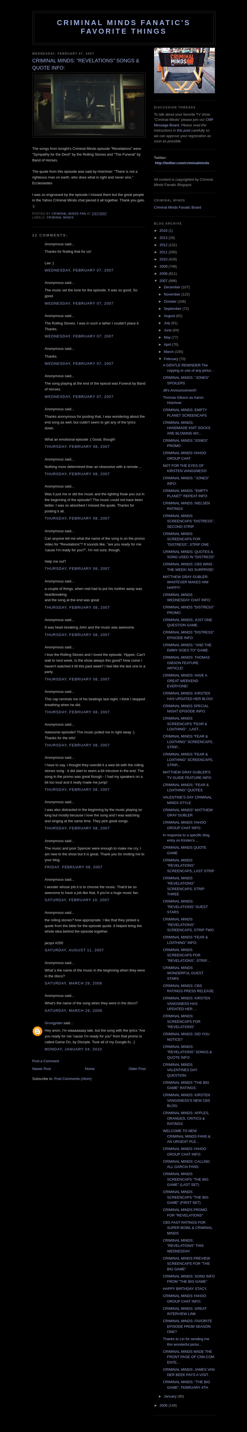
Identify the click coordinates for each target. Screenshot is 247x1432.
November (172, 294)
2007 (164, 281)
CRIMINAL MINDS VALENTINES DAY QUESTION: (180, 1070)
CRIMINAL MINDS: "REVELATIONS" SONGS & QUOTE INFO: (187, 1052)
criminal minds (60, 217)
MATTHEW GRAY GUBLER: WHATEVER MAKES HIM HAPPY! (186, 582)
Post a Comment (45, 1061)
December (172, 287)
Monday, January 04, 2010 (73, 1049)
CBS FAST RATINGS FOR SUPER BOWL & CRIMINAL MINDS (187, 1227)
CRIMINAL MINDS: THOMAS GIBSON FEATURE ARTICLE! (186, 662)
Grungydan (54, 1023)
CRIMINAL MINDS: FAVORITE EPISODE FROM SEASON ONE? (187, 1326)
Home (90, 1069)
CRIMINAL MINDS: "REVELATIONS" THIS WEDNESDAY (183, 1245)
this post (183, 130)
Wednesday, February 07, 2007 (79, 270)
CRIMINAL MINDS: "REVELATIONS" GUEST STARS (185, 906)
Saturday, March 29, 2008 (73, 983)
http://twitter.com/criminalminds (182, 163)
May (167, 337)
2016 (164, 230)
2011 (164, 252)
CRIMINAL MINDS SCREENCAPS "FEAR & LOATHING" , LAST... (185, 723)
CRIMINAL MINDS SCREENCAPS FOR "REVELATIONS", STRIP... (186, 955)
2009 (164, 266)
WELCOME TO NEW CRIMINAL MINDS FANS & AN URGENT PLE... (186, 1136)
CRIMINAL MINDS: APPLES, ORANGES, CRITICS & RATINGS (186, 1118)
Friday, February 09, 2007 (74, 867)
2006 (164, 1405)
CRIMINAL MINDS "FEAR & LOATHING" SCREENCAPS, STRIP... (188, 741)
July (167, 323)
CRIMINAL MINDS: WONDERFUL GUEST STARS (183, 973)
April (168, 344)
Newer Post (41, 1069)
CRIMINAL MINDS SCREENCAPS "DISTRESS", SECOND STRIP (188, 521)
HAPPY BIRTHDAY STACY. (185, 1289)
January (171, 1396)
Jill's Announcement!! (180, 390)
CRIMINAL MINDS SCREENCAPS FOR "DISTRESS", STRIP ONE (186, 539)
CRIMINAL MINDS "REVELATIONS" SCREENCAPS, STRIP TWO (188, 924)
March (169, 352)
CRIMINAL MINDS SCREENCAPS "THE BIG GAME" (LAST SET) (186, 1179)
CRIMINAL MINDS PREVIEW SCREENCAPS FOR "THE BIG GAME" (186, 1263)
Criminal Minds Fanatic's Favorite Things (124, 26)
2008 (164, 274)
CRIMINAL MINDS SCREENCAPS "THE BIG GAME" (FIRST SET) (186, 1197)
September (173, 309)
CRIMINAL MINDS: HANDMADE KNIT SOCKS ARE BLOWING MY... (186, 427)
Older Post (137, 1069)
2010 (164, 259)
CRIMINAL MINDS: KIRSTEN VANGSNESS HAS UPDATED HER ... (186, 1003)
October (171, 301)
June (168, 330)
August (170, 316)
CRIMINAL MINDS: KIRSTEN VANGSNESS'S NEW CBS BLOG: (186, 1100)
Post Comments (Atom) (73, 1079)
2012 (164, 245)
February (171, 359)
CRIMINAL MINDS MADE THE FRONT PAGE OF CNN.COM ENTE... (188, 1357)
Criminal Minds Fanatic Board (177, 207)
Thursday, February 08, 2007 (77, 446)
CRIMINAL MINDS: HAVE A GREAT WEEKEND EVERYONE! (185, 680)
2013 (164, 238)
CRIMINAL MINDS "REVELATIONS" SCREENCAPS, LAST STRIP (188, 865)
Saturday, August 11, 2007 (74, 950)
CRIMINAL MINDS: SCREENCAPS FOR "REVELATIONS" (182, 1021)
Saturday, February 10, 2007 (77, 900)
